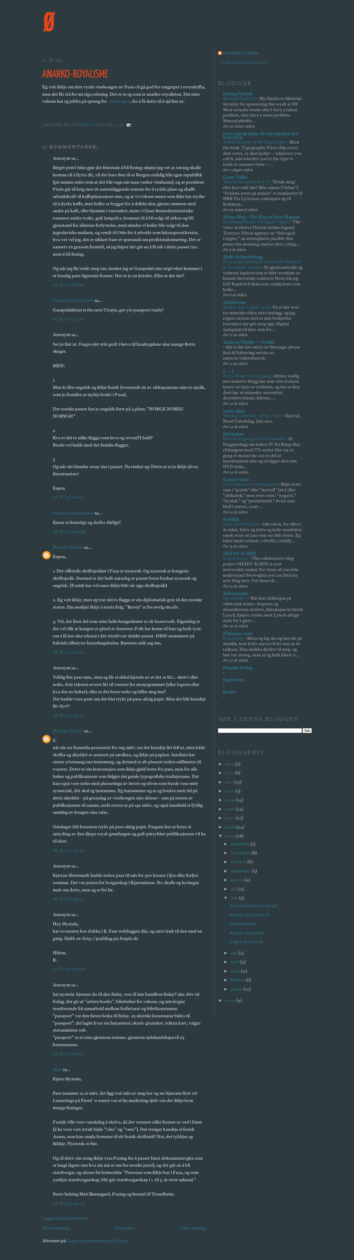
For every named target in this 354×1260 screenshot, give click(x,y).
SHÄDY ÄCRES (239, 553)
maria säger (234, 411)
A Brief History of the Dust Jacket (255, 142)
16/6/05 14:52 (69, 850)
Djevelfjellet (235, 598)
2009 (230, 799)
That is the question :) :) (246, 181)
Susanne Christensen (73, 300)
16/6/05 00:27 (69, 497)
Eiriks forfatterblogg (243, 257)
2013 (230, 764)
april (235, 962)
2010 (230, 791)
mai (234, 953)
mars (235, 971)
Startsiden (125, 1228)
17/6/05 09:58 (69, 969)
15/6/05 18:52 (68, 284)
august (237, 879)
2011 (229, 782)
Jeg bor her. (234, 679)
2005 (230, 836)
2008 (230, 809)
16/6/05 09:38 (69, 531)
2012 (230, 773)
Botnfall (231, 519)
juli (233, 889)
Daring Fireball (237, 93)
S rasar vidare (236, 479)
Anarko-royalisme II (249, 914)
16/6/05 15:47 (69, 898)
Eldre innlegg (193, 1228)
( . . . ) (228, 371)
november (240, 852)
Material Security (240, 98)
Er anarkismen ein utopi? (253, 905)
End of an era (236, 558)
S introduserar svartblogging (250, 484)
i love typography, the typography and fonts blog (260, 135)
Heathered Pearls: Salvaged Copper (256, 221)
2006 (230, 827)
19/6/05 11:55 (68, 1053)
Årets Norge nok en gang (247, 375)
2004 (230, 1000)
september (241, 871)
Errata (229, 692)
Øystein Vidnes (68, 547)
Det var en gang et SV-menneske (254, 438)
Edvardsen (233, 434)
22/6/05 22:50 (69, 1203)
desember (240, 844)
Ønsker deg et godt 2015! (246, 307)
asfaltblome (234, 302)
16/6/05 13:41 (68, 715)
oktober (238, 861)
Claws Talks (235, 177)
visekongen (119, 101)
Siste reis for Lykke (241, 524)
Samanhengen (243, 923)
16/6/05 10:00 (69, 652)
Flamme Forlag (237, 667)
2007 (230, 818)
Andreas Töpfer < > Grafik (249, 342)
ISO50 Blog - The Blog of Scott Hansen (261, 217)
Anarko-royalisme (247, 932)
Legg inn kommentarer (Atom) (98, 1240)
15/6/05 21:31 (68, 319)
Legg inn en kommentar (65, 1218)
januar (237, 989)
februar (237, 980)
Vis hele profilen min (242, 63)
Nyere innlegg (56, 1228)
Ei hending (234, 638)
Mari (57, 1069)
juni (234, 898)
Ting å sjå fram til (246, 941)
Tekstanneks (235, 593)
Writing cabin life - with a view (252, 415)
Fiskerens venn (237, 633)
